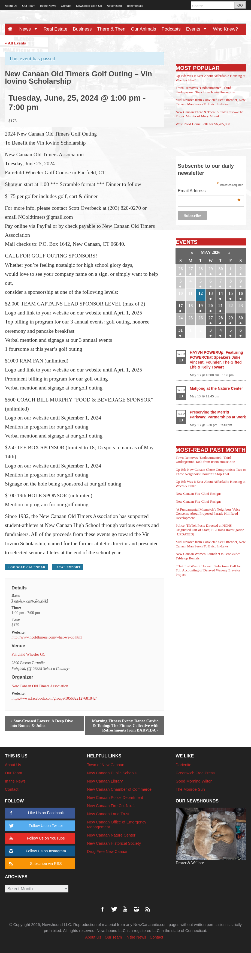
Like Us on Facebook (35, 813)
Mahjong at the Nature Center (216, 388)
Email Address (209, 191)
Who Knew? (225, 29)
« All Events (15, 43)
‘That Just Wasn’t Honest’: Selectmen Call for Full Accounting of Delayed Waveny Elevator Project (208, 570)
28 (200, 268)
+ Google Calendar (26, 567)
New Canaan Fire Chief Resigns (199, 494)
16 (240, 293)
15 (230, 293)
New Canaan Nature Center (111, 835)
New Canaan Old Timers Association (39, 686)
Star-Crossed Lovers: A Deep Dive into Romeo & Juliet (41, 723)
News (30, 29)
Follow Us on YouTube (36, 838)
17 (180, 305)
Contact (66, 5)
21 (220, 305)
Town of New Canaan (105, 765)
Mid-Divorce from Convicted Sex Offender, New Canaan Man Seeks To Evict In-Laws (211, 102)
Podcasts (171, 29)
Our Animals (143, 29)
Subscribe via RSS (34, 864)
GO (240, 5)
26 (180, 268)
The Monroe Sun (190, 789)
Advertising (114, 5)
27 (190, 268)
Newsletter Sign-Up (89, 5)
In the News (48, 5)
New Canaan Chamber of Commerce (119, 789)
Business (82, 29)
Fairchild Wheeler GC (28, 654)
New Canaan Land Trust (108, 814)
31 (180, 330)
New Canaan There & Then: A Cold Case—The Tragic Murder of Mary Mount (209, 114)
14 (220, 293)
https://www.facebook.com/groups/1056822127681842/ (54, 698)
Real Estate (56, 29)
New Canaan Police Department (115, 797)
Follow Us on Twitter (35, 826)
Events (198, 29)
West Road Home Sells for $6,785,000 (203, 124)
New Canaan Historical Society (114, 843)
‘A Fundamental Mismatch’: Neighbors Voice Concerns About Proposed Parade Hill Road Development (208, 513)
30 (220, 268)
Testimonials (135, 5)
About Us (11, 5)
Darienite (184, 765)
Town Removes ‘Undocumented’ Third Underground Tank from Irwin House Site (205, 90)
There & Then (111, 29)
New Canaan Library (105, 781)
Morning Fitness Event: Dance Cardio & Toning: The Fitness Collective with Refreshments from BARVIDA (125, 725)
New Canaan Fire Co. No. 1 (111, 806)
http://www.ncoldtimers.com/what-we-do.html (46, 637)
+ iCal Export (67, 567)
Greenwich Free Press (195, 773)
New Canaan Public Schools (112, 773)
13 (210, 293)
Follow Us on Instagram (36, 851)
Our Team (28, 5)
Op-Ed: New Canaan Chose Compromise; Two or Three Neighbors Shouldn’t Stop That (211, 471)
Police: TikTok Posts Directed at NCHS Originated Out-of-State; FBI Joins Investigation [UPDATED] (210, 529)
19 (200, 305)
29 (210, 268)
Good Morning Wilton (194, 781)
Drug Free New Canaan (107, 851)
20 (210, 305)
